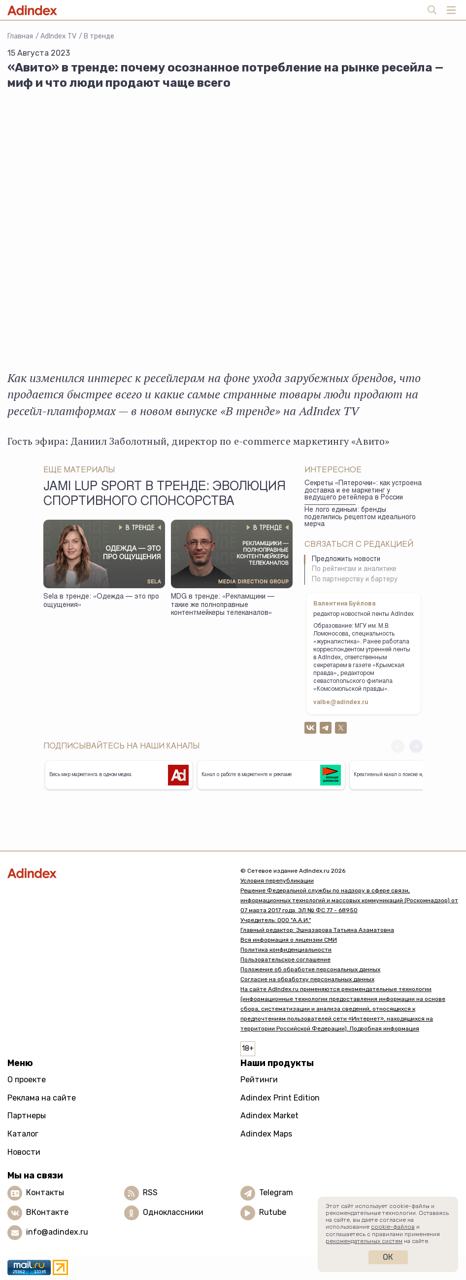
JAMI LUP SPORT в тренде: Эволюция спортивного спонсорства (164, 494)
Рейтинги (259, 1079)
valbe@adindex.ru (340, 703)
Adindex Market (269, 1115)
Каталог (22, 1133)
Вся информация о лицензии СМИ (288, 939)
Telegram (276, 1192)
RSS (150, 1192)
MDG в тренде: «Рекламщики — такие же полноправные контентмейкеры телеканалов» (222, 605)
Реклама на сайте (41, 1097)
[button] (416, 746)
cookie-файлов (393, 1226)
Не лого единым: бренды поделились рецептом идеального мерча (360, 517)
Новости (23, 1152)
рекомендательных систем (364, 1241)
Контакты (45, 1192)
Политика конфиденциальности (286, 949)
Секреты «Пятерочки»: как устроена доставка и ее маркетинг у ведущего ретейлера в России (363, 490)
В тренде (99, 36)
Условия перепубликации (277, 880)
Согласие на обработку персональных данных (307, 979)
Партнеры (26, 1115)
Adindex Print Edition (280, 1097)
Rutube (272, 1212)
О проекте (26, 1079)
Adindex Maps (266, 1133)
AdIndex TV (58, 36)
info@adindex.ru (57, 1232)
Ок (388, 1257)
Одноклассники (173, 1212)
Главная (20, 36)
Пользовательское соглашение (285, 959)
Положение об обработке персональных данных (310, 969)
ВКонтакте (47, 1212)
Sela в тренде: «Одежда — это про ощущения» (101, 601)
